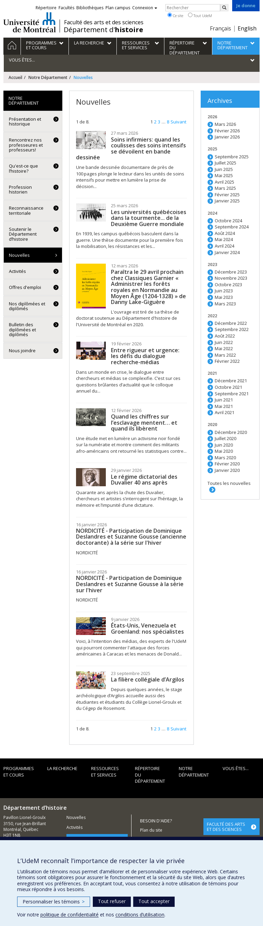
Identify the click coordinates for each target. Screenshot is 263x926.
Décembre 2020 (231, 432)
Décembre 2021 (231, 381)
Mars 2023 (225, 304)
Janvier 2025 (227, 201)
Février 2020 (227, 464)
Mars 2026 (225, 124)
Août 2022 (225, 336)
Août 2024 (225, 233)
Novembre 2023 (231, 278)
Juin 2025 (224, 169)
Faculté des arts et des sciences (103, 22)
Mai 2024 (224, 239)
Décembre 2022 (231, 323)
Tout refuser (112, 901)
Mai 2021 (224, 406)
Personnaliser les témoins (54, 901)
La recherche (62, 768)
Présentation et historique (25, 121)
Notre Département (47, 77)
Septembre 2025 (232, 157)
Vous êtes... (236, 768)
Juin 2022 (224, 342)
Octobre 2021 (228, 387)
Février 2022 (227, 361)
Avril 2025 (224, 182)
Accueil (15, 77)
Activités (17, 271)
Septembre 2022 (232, 329)
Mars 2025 (225, 188)
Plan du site (151, 830)
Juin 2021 (224, 400)
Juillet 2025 (225, 163)
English (247, 28)
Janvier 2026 (227, 137)
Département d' (103, 29)
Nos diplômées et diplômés (27, 306)
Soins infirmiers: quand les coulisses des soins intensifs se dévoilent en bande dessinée (131, 148)
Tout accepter (154, 901)
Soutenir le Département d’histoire (23, 234)
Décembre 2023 (231, 272)
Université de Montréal (29, 22)
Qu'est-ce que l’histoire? (23, 168)
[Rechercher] (224, 7)
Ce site (175, 15)
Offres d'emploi (25, 287)
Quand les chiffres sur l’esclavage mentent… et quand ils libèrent (144, 422)
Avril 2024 (224, 246)
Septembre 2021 (232, 394)
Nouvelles (19, 255)
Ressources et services (105, 771)
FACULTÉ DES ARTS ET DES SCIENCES (226, 826)
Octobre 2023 (228, 284)
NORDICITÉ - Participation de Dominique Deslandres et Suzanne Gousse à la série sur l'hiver (130, 584)
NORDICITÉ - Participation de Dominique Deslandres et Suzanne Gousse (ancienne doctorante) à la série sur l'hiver (131, 536)
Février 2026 (227, 131)
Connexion (144, 8)
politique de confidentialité (69, 914)
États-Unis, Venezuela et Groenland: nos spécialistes (147, 628)
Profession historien (20, 189)
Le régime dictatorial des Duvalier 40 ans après (144, 480)
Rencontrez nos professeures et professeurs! (26, 145)
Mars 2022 (225, 355)
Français (220, 28)
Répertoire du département (150, 774)
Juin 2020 (224, 445)
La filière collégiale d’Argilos (147, 679)
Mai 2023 (224, 297)
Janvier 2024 (227, 252)
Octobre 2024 (228, 220)
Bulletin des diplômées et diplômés (22, 329)
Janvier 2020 (227, 470)
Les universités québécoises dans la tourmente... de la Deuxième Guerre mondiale (148, 218)
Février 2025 (227, 194)
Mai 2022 (224, 348)
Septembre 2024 (232, 227)
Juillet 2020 (225, 438)
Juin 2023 (224, 291)
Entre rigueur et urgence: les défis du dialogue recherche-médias (145, 356)
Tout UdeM (200, 15)
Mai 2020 (224, 451)
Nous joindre (22, 350)
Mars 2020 (225, 457)
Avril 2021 (224, 412)
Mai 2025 (224, 175)
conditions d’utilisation (139, 914)
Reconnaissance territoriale (26, 210)
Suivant (178, 122)
